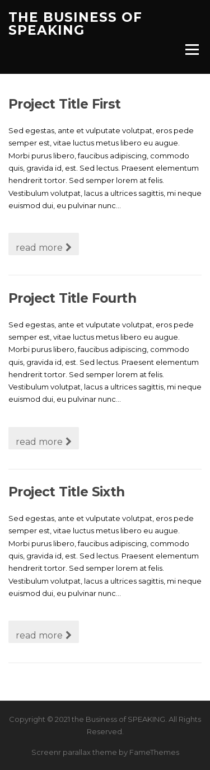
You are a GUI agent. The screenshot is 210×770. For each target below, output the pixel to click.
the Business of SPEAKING (75, 24)
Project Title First (64, 104)
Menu (192, 49)
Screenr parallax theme (74, 752)
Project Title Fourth (72, 298)
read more (44, 247)
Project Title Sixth (66, 492)
